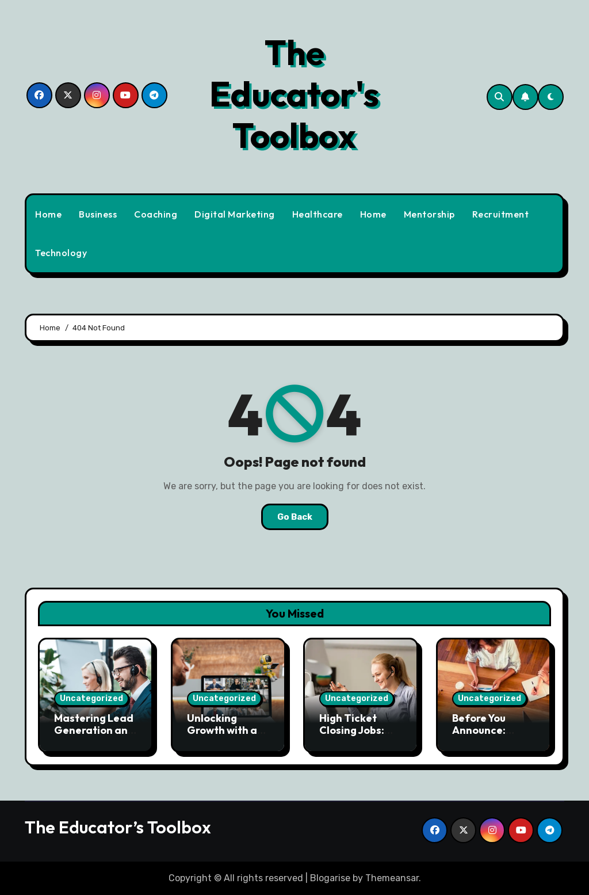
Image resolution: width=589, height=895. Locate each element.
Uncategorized (91, 698)
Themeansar (392, 878)
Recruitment (500, 214)
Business (98, 214)
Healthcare (317, 214)
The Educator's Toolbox (294, 94)
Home (48, 214)
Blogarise (330, 878)
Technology (61, 252)
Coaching (155, 214)
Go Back (294, 517)
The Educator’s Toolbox (118, 827)
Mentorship (429, 214)
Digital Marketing (234, 214)
